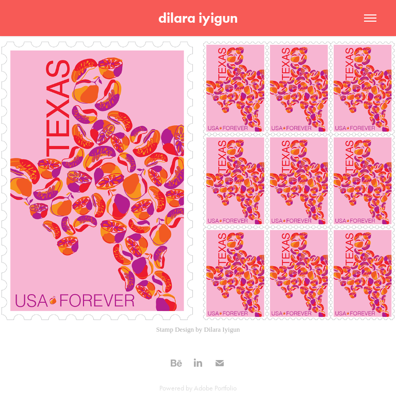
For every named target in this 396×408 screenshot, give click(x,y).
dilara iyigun (198, 17)
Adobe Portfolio (215, 388)
